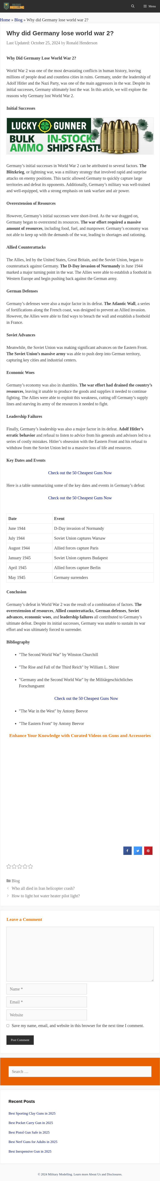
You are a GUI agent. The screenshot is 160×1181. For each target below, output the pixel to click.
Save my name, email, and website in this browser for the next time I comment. (78, 1025)
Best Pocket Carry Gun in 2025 (31, 1123)
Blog (18, 20)
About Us (95, 1174)
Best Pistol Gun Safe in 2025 (29, 1132)
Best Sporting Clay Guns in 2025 (32, 1113)
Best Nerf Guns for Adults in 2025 (33, 1142)
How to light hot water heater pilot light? (46, 896)
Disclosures (114, 1174)
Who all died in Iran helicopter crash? (43, 888)
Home (5, 20)
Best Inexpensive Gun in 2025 (30, 1151)
